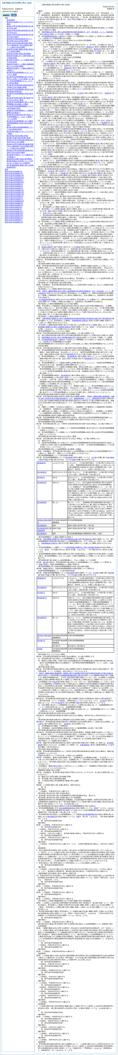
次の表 (93, 457)
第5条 (63, 209)
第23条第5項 (41, 528)
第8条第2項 (41, 463)
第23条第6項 (41, 533)
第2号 (79, 703)
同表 (46, 460)
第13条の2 (41, 477)
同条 (49, 211)
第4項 (62, 36)
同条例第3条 (84, 745)
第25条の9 (41, 641)
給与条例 (69, 457)
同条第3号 (67, 68)
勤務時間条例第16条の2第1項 (72, 675)
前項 (51, 564)
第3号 (50, 97)
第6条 (45, 568)
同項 (91, 327)
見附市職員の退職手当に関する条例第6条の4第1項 (71, 318)
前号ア (45, 213)
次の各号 (80, 93)
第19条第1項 (41, 482)
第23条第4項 (41, 525)
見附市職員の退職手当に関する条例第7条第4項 (83, 547)
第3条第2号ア (90, 358)
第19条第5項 (41, 502)
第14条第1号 (72, 356)
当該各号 (108, 93)
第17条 (45, 562)
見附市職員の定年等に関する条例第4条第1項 (58, 337)
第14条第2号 (65, 375)
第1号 (70, 677)
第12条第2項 (41, 472)
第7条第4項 (107, 318)
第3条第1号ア (72, 354)
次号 (43, 97)
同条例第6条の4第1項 (79, 320)
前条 (78, 247)
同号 (63, 358)
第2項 (46, 34)
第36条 (39, 649)
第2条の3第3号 (47, 247)
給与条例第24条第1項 (47, 299)
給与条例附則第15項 (67, 808)
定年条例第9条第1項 (49, 36)
